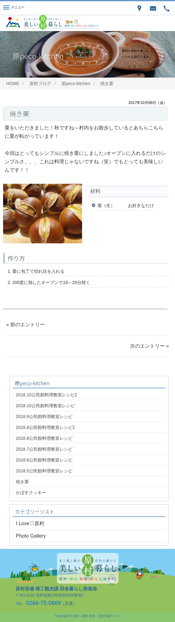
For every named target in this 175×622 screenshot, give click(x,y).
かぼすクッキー (31, 492)
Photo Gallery (31, 536)
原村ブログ (40, 83)
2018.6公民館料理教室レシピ (44, 459)
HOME (12, 83)
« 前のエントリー (25, 324)
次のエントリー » (149, 346)
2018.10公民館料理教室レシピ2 (46, 394)
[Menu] (14, 8)
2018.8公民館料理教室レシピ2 (45, 427)
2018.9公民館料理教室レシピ (44, 416)
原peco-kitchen (75, 83)
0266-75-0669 (43, 603)
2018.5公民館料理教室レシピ (44, 470)
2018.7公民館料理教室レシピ (44, 449)
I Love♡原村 (30, 523)
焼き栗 (106, 83)
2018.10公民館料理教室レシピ (45, 405)
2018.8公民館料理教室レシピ (44, 438)
